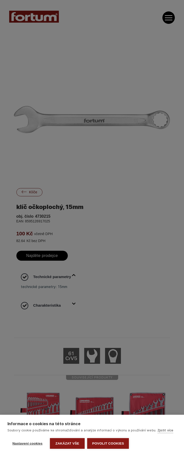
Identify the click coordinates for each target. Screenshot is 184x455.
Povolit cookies (108, 443)
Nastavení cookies (27, 443)
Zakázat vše (67, 443)
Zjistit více (165, 430)
